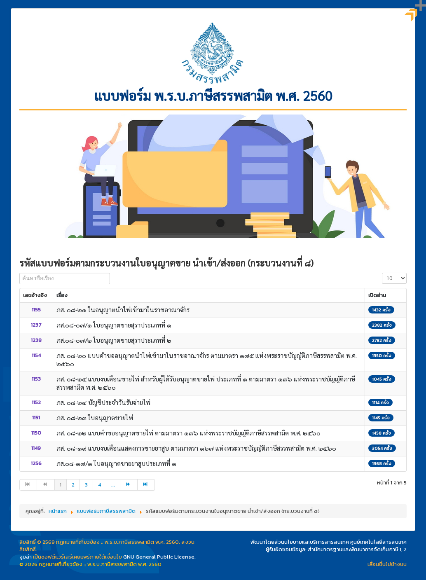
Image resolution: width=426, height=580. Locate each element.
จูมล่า (25, 557)
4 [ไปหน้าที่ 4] (99, 485)
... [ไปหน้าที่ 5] (113, 485)
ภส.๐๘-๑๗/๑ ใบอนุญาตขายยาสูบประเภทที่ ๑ (116, 463)
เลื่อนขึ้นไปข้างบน (387, 564)
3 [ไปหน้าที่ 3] (86, 485)
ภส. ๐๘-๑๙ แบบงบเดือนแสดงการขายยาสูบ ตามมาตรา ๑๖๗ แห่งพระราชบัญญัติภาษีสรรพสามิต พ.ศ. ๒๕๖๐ (196, 448)
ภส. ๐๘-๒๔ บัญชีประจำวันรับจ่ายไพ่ (103, 402)
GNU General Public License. (159, 557)
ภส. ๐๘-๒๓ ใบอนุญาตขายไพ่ (94, 417)
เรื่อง (62, 295)
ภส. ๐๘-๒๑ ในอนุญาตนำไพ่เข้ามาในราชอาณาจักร (123, 309)
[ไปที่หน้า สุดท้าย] (146, 485)
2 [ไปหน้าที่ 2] (73, 485)
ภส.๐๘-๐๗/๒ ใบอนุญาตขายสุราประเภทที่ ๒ (113, 340)
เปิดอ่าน (377, 295)
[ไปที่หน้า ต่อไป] (129, 485)
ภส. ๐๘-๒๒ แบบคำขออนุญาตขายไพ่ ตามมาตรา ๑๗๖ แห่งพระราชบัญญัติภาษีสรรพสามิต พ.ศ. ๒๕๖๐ (188, 432)
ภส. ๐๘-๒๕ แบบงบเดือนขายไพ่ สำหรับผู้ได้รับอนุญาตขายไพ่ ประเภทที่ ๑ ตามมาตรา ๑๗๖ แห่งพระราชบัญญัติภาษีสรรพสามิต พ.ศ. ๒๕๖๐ (205, 382)
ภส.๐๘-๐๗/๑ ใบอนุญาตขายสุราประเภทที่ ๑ (113, 324)
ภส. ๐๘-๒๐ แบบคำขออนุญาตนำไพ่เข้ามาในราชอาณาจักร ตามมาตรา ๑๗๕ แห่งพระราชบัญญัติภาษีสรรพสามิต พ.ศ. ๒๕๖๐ (206, 359)
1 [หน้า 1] (60, 485)
